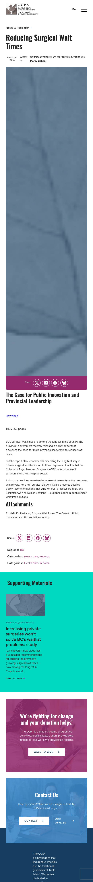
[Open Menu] (84, 9)
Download (12, 416)
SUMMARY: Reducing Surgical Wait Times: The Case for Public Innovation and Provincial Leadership (42, 515)
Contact (34, 821)
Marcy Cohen (38, 61)
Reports (44, 556)
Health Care (31, 556)
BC (22, 550)
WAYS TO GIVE (46, 752)
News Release (26, 622)
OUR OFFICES (64, 821)
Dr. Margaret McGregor (66, 57)
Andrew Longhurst (41, 57)
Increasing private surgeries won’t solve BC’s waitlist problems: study (23, 636)
